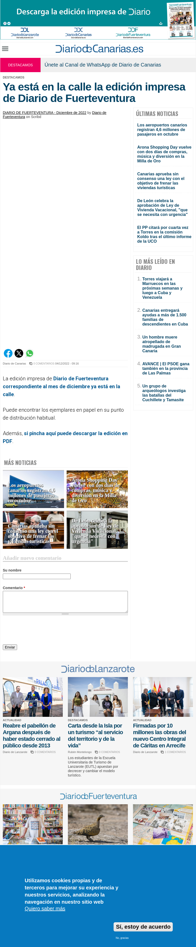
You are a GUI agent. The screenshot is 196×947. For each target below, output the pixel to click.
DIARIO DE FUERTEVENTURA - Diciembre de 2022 (44, 113)
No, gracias (122, 938)
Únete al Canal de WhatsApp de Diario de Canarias (102, 65)
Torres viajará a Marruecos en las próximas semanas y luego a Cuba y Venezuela (162, 288)
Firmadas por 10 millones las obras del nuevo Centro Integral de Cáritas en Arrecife (159, 735)
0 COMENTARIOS (43, 363)
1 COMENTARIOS (175, 752)
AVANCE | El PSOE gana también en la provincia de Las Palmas (165, 368)
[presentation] (41, 631)
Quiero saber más (45, 908)
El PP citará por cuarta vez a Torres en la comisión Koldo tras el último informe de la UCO (164, 234)
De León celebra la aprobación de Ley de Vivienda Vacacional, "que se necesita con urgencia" (95, 531)
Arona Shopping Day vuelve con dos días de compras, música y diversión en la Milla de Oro (96, 490)
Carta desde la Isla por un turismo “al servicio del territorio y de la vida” (95, 735)
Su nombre (12, 570)
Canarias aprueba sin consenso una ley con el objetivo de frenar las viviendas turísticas (33, 533)
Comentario (14, 588)
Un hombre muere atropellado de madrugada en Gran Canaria (161, 344)
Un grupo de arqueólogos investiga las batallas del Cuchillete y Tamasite (164, 393)
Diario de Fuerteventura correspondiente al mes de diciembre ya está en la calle (61, 386)
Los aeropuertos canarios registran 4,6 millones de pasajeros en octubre (31, 493)
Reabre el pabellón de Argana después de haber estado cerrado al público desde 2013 (31, 735)
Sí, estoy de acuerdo (143, 927)
